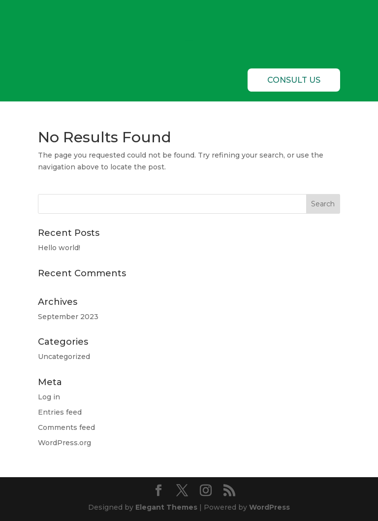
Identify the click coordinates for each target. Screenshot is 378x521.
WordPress (269, 507)
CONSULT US (293, 80)
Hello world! (59, 247)
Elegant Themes (166, 507)
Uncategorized (64, 356)
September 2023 (68, 316)
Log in (49, 396)
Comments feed (66, 427)
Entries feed (60, 412)
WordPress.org (64, 442)
